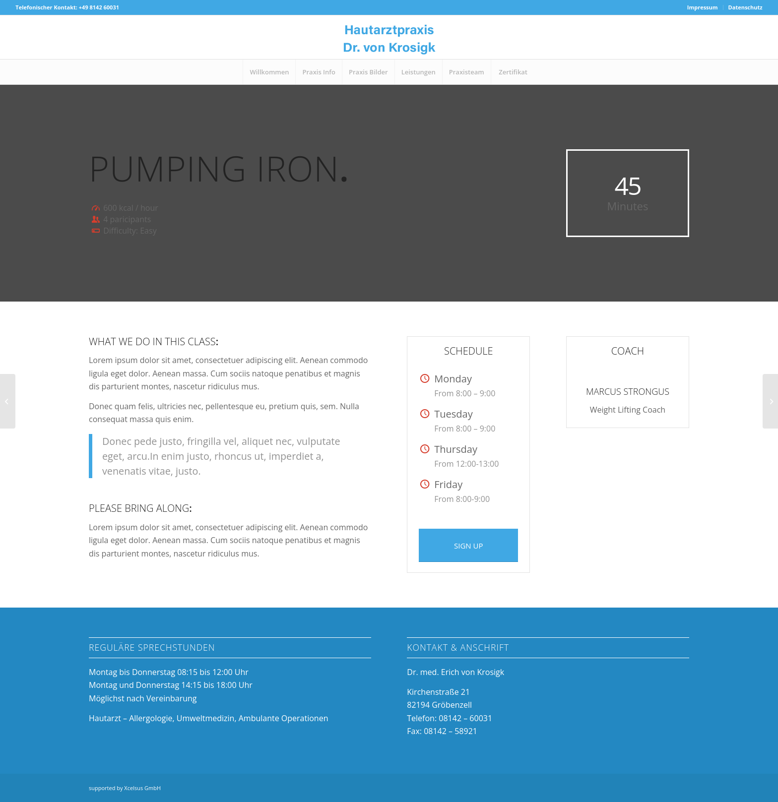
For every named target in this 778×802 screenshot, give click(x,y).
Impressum (702, 7)
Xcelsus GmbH (142, 788)
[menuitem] (702, 7)
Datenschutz (745, 7)
